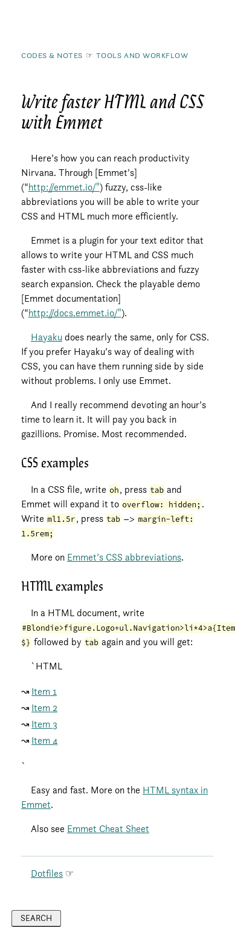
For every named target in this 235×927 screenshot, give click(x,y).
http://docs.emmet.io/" (74, 313)
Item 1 (44, 691)
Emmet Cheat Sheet (108, 828)
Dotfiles (47, 873)
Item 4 (44, 740)
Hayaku (46, 337)
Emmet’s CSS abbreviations (124, 557)
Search (36, 917)
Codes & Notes (52, 55)
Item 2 (44, 708)
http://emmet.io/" (64, 187)
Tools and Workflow (142, 55)
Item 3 (44, 724)
